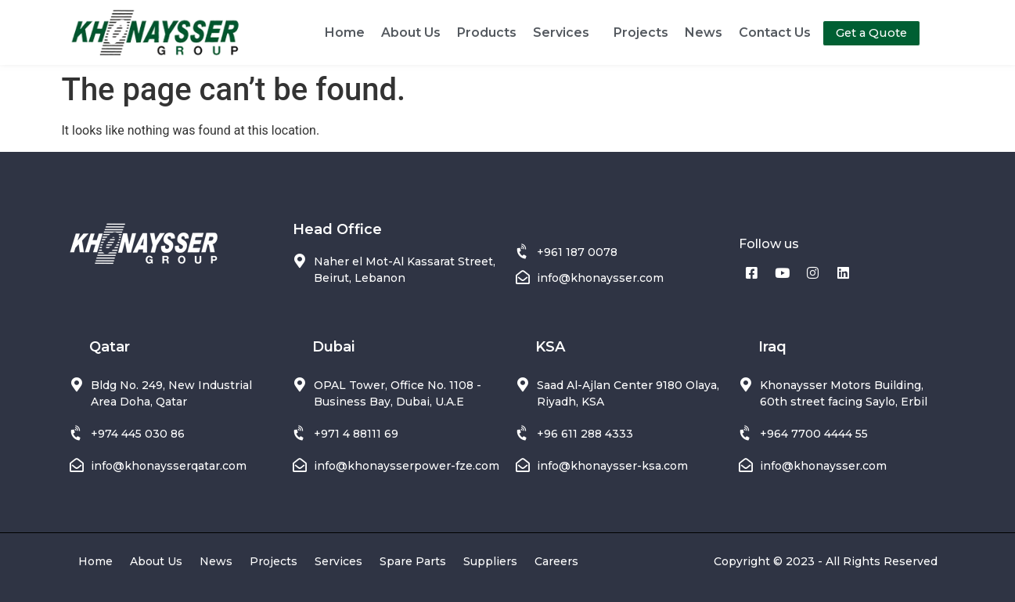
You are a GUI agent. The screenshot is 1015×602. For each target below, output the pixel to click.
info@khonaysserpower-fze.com (406, 466)
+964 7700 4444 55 (814, 434)
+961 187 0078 (577, 252)
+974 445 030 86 (138, 434)
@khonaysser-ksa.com (623, 466)
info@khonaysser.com (600, 278)
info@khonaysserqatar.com (169, 466)
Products (486, 32)
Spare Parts (413, 561)
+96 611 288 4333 (585, 434)
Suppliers (490, 561)
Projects (641, 32)
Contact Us (775, 32)
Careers (556, 561)
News (703, 32)
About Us (411, 32)
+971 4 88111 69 (356, 434)
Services (565, 33)
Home (345, 32)
